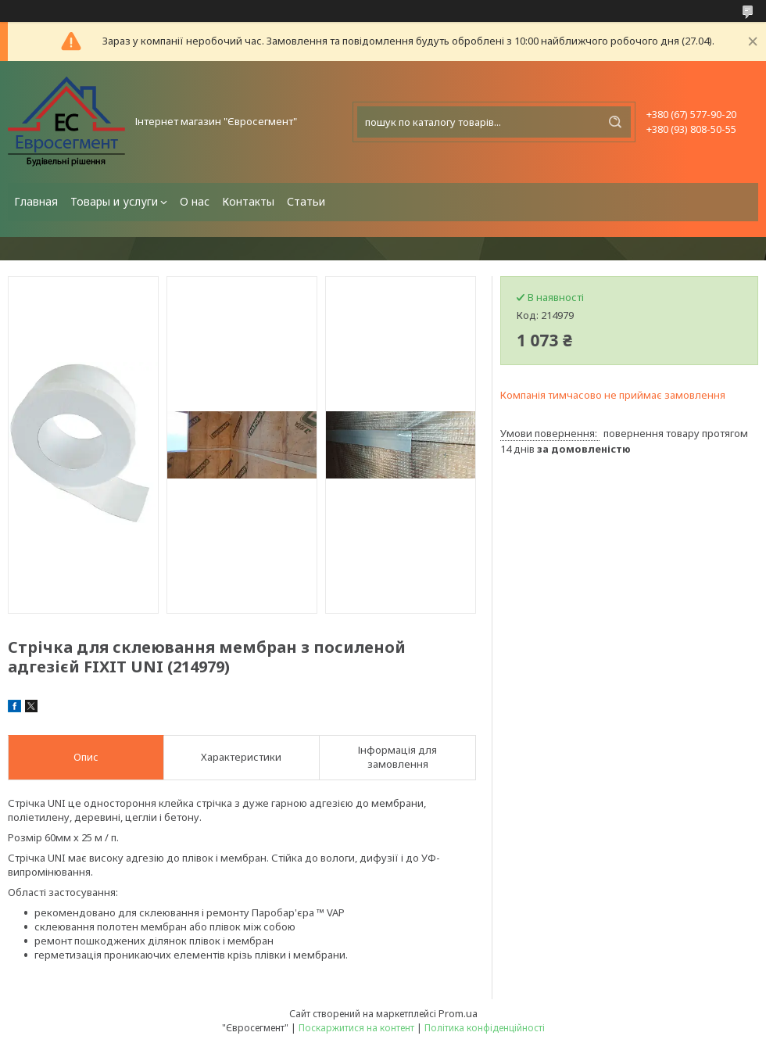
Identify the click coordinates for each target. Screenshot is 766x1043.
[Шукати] (615, 122)
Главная (36, 201)
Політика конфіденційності (484, 1027)
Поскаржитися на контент (356, 1027)
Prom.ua (458, 1013)
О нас (194, 201)
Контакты (248, 201)
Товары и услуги (114, 201)
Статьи (306, 201)
